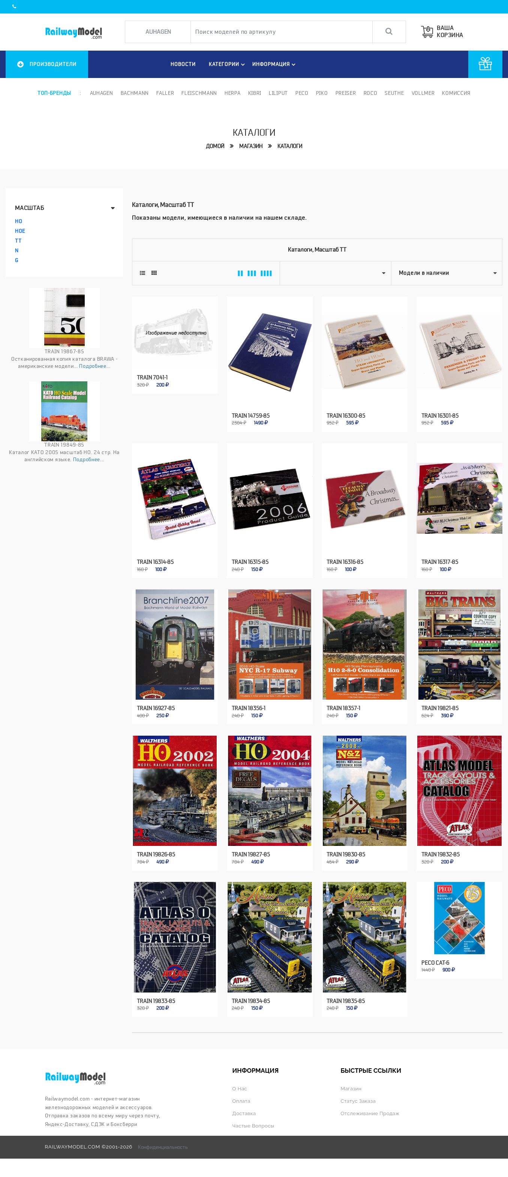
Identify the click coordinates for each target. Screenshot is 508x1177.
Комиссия (456, 93)
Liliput (278, 93)
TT (18, 240)
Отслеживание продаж (370, 1113)
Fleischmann (199, 93)
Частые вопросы (253, 1126)
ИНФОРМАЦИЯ (275, 64)
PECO (302, 93)
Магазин (250, 146)
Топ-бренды (54, 93)
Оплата (241, 1101)
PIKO (322, 93)
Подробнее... (94, 366)
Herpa (233, 93)
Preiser (346, 93)
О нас (239, 1089)
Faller (165, 93)
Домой (215, 146)
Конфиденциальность (163, 1147)
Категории (228, 64)
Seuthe (394, 93)
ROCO (371, 93)
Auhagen (101, 93)
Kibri (255, 93)
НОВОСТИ (183, 64)
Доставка (244, 1113)
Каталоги (289, 146)
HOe (20, 231)
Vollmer (423, 93)
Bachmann (135, 93)
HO (18, 221)
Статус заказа (358, 1101)
